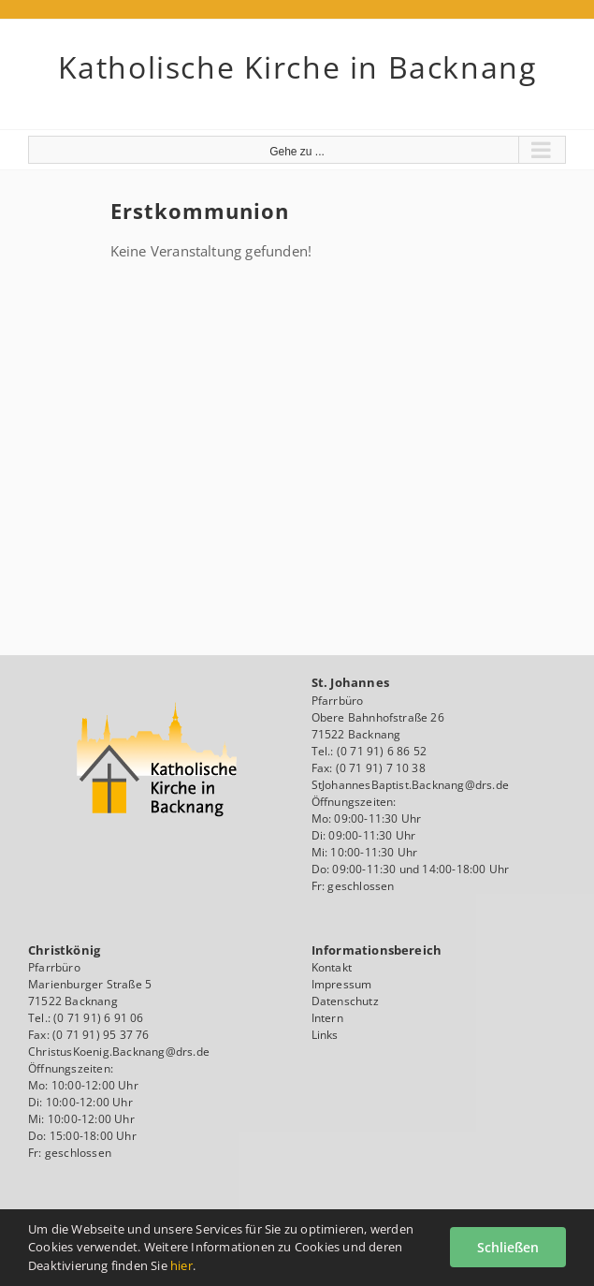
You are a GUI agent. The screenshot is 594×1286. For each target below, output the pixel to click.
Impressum (341, 984)
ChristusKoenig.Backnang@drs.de (119, 1051)
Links (325, 1035)
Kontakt (331, 967)
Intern (327, 1018)
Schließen (508, 1247)
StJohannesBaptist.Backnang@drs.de (410, 785)
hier (181, 1265)
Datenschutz (345, 1001)
